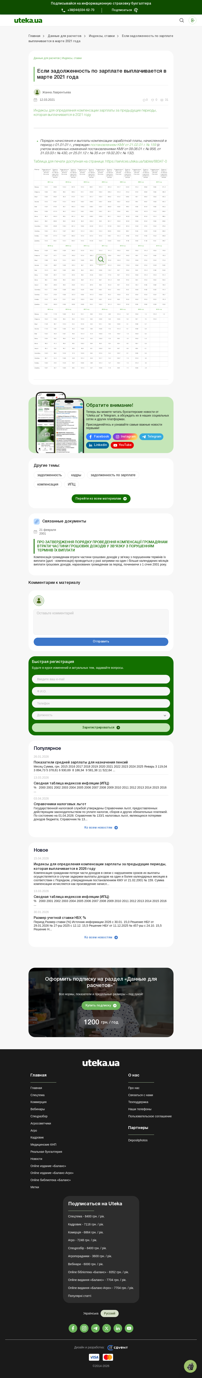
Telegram (154, 436)
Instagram (128, 436)
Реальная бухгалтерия (46, 1151)
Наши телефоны (139, 1109)
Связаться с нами (140, 1095)
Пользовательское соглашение (150, 1116)
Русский (109, 1313)
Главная (36, 1088)
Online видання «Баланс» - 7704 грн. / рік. (97, 1280)
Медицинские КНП (43, 1144)
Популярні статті (79, 1296)
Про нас (133, 1088)
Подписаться (122, 10)
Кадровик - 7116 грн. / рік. (86, 1224)
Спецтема (37, 1095)
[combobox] (101, 715)
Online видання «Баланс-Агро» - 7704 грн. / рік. (101, 1288)
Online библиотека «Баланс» (50, 1180)
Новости (36, 1159)
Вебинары (37, 1109)
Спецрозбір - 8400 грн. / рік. (87, 1248)
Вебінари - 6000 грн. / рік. (86, 1264)
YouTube (125, 445)
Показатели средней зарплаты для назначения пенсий (81, 762)
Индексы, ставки (72, 58)
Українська (90, 1313)
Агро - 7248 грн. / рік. (82, 1240)
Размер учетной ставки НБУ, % (60, 918)
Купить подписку (98, 1005)
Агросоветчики (40, 1123)
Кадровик (37, 1137)
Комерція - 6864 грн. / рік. (86, 1232)
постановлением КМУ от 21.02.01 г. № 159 (123, 145)
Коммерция (38, 1102)
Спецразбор (38, 1116)
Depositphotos (138, 1140)
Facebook (101, 436)
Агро (33, 1130)
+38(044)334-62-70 (80, 10)
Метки (34, 1187)
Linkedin (100, 445)
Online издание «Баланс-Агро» (51, 1173)
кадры (76, 475)
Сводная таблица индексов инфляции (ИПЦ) (71, 783)
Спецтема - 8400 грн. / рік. (86, 1216)
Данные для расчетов (47, 58)
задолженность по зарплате (113, 475)
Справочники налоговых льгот (60, 804)
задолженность (49, 475)
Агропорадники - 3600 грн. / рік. (90, 1256)
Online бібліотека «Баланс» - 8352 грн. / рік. (98, 1272)
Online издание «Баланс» (48, 1166)
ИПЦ (71, 484)
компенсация (47, 484)
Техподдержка (138, 1102)
